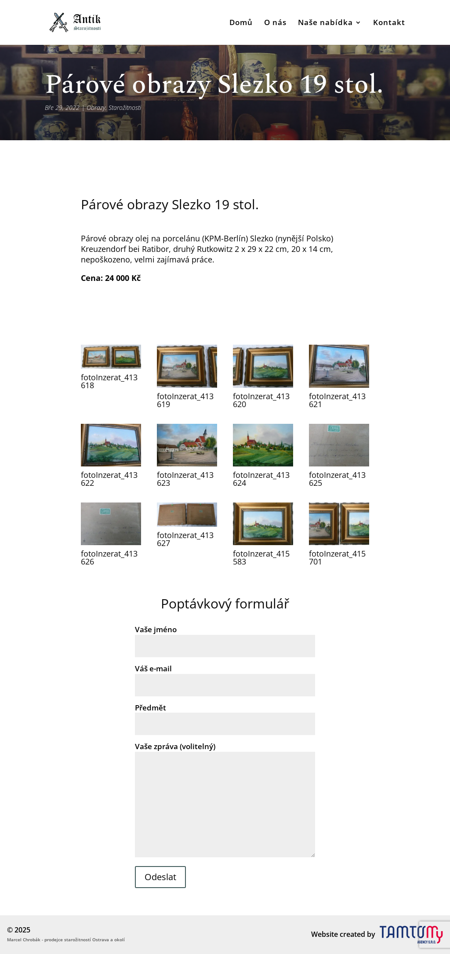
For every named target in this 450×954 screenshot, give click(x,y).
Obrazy (96, 107)
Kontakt (389, 23)
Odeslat (160, 877)
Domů (241, 23)
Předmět (225, 716)
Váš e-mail (225, 676)
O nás (275, 23)
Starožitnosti (125, 107)
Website (324, 934)
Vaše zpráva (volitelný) (225, 800)
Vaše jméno (225, 637)
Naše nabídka (325, 23)
